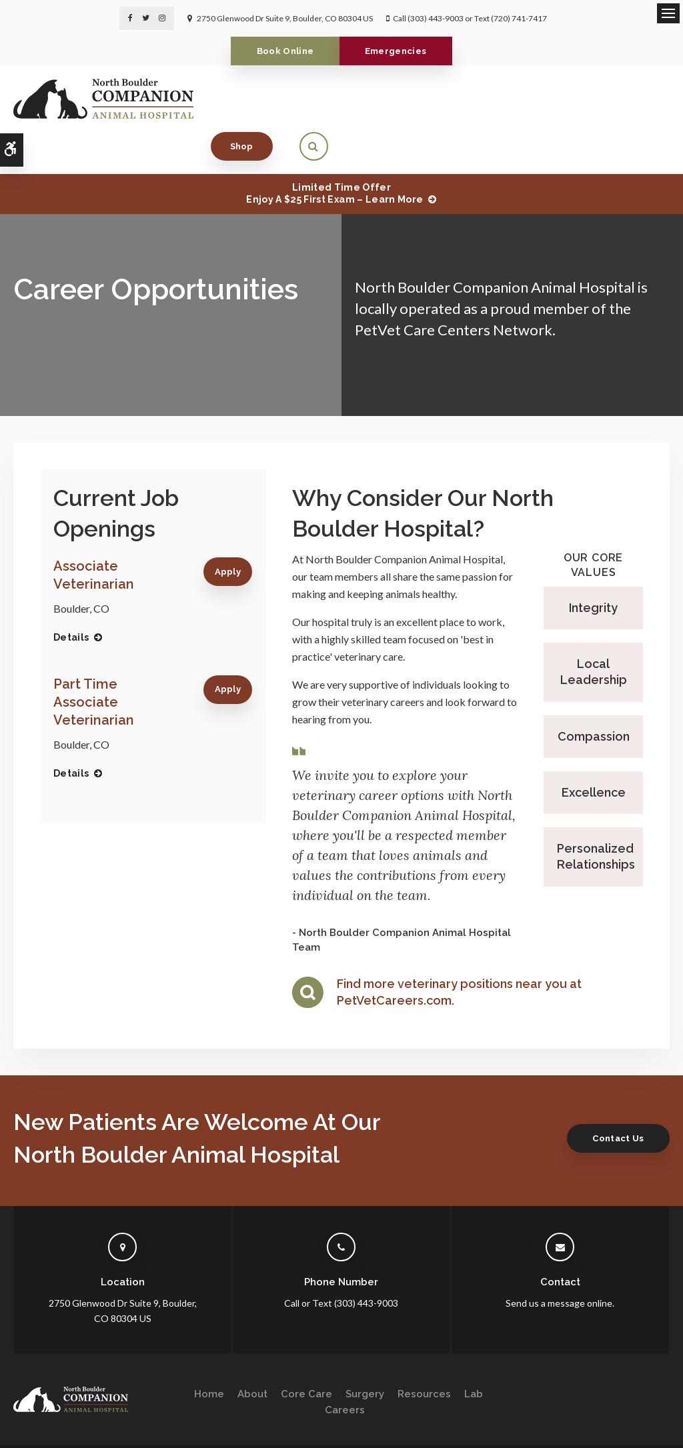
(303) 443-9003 (436, 18)
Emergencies (400, 51)
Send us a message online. (560, 1261)
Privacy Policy (37, 1419)
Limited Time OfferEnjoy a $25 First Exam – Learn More (334, 151)
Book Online (281, 51)
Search (145, 1419)
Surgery (365, 1351)
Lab (473, 1351)
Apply (228, 530)
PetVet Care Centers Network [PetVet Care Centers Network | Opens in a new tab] (615, 1432)
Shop (583, 98)
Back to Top (33, 1432)
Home (209, 1351)
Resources (424, 1351)
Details (71, 595)
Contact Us (614, 1096)
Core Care (306, 1351)
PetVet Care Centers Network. (455, 287)
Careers (345, 1367)
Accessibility (97, 1419)
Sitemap (185, 1419)
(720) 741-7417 (519, 18)
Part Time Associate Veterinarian (93, 660)
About (252, 1351)
